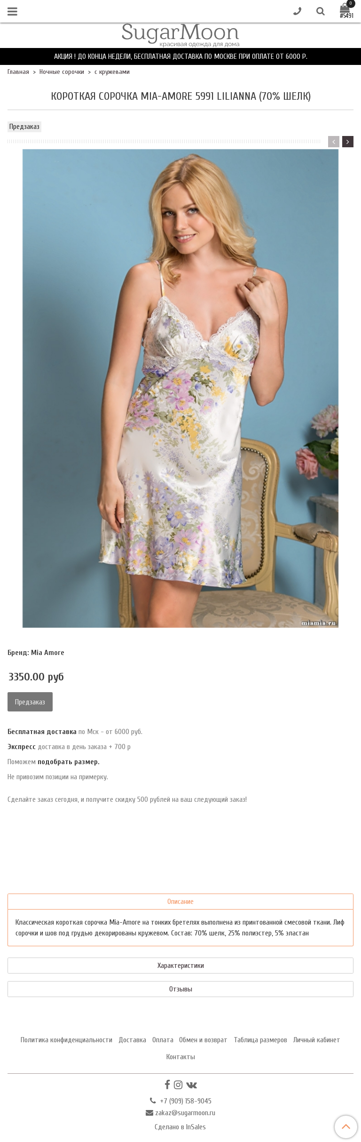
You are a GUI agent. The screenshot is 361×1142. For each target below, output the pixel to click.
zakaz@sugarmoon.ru (185, 1113)
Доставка (132, 1040)
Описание (180, 901)
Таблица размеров (260, 1040)
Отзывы (180, 989)
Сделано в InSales (180, 1127)
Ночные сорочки (61, 72)
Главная (18, 72)
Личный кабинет (316, 1040)
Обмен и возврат (203, 1040)
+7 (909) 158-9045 (185, 1101)
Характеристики (180, 965)
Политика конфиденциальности (66, 1040)
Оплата (162, 1040)
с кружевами (112, 72)
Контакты (180, 1057)
